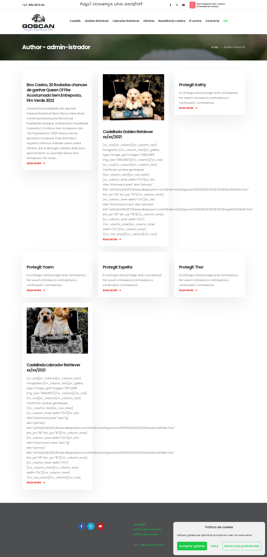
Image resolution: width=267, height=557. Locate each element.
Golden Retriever (97, 21)
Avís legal (140, 524)
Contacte (212, 21)
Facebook (81, 526)
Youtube (100, 526)
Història (148, 21)
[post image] (133, 97)
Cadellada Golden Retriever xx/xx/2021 (128, 134)
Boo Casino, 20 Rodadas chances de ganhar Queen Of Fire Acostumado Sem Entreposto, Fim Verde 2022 (57, 92)
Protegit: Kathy (192, 85)
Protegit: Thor (191, 267)
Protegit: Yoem (40, 267)
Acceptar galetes (192, 546)
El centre (195, 21)
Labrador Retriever (126, 21)
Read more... (36, 163)
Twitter (90, 526)
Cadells (75, 21)
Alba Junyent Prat (152, 545)
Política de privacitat (147, 529)
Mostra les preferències (242, 546)
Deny (214, 546)
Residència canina (171, 21)
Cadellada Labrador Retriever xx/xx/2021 (53, 367)
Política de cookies (146, 534)
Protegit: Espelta (117, 267)
